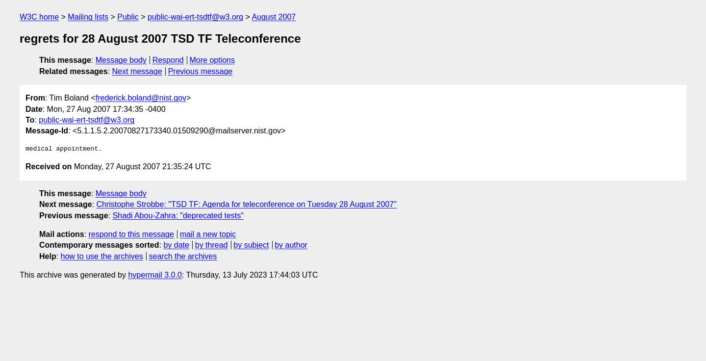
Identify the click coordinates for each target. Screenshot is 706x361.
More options (212, 60)
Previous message (200, 71)
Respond (168, 60)
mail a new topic (208, 234)
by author (291, 245)
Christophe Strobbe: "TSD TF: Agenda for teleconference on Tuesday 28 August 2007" (247, 204)
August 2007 (274, 17)
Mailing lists (88, 17)
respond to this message (131, 234)
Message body (121, 60)
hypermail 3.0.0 (154, 275)
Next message (137, 71)
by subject (251, 245)
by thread (211, 245)
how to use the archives (102, 256)
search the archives (183, 256)
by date (176, 245)
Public (128, 17)
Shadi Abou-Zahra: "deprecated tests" (178, 215)
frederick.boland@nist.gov (141, 98)
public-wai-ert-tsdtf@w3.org (195, 17)
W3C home (39, 17)
